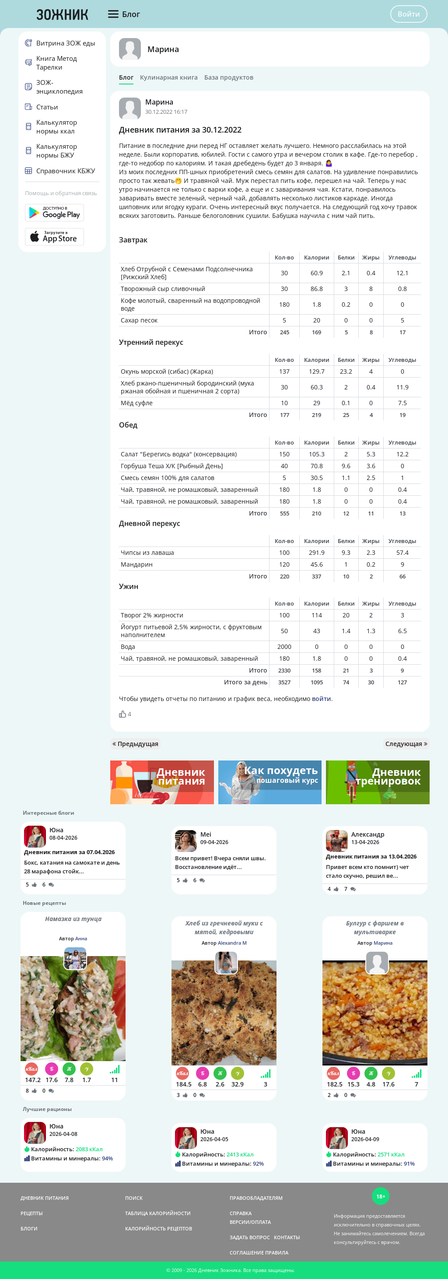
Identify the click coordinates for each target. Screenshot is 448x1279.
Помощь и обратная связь (61, 193)
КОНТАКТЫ (287, 1237)
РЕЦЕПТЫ (32, 1213)
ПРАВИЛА (276, 1252)
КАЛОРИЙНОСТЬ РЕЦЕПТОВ (158, 1228)
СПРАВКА (241, 1213)
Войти (409, 14)
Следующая (406, 743)
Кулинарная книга (169, 77)
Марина (163, 49)
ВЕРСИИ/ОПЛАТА (250, 1222)
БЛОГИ (29, 1228)
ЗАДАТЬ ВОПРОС (250, 1237)
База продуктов (228, 77)
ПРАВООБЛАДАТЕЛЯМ (256, 1198)
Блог (126, 77)
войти (321, 698)
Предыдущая (135, 743)
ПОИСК (134, 1198)
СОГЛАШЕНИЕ (247, 1252)
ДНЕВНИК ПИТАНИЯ (45, 1198)
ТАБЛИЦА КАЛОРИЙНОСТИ (158, 1213)
